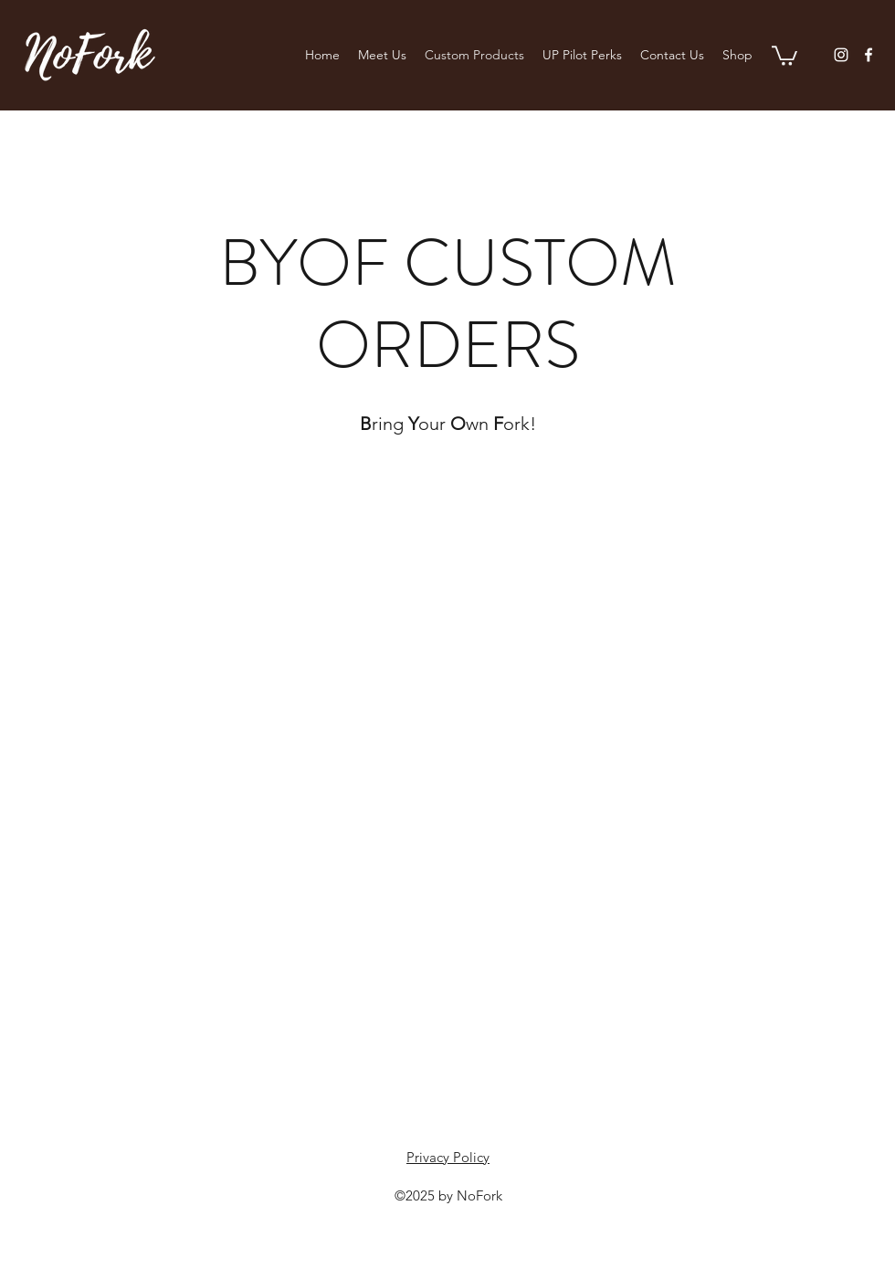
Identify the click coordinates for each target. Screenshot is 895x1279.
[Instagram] (841, 55)
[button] (784, 55)
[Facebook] (868, 55)
